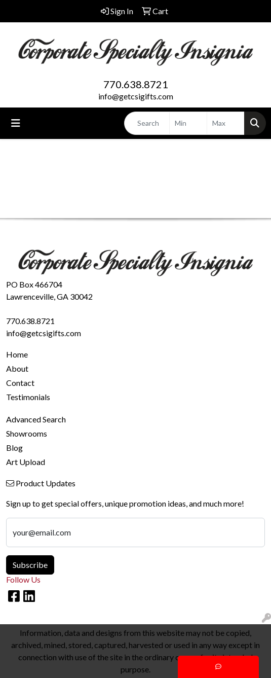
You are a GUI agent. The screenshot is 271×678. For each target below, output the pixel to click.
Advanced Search (36, 419)
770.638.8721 (135, 84)
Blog (14, 447)
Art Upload (25, 462)
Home (17, 354)
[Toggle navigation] (15, 123)
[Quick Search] (147, 123)
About (17, 368)
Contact (20, 382)
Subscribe (30, 564)
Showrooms (26, 433)
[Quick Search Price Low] (188, 123)
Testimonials (28, 397)
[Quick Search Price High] (226, 123)
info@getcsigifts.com (135, 96)
